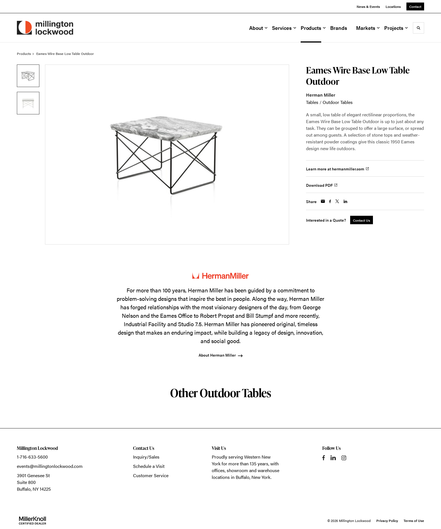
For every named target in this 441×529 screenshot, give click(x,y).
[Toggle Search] (418, 28)
